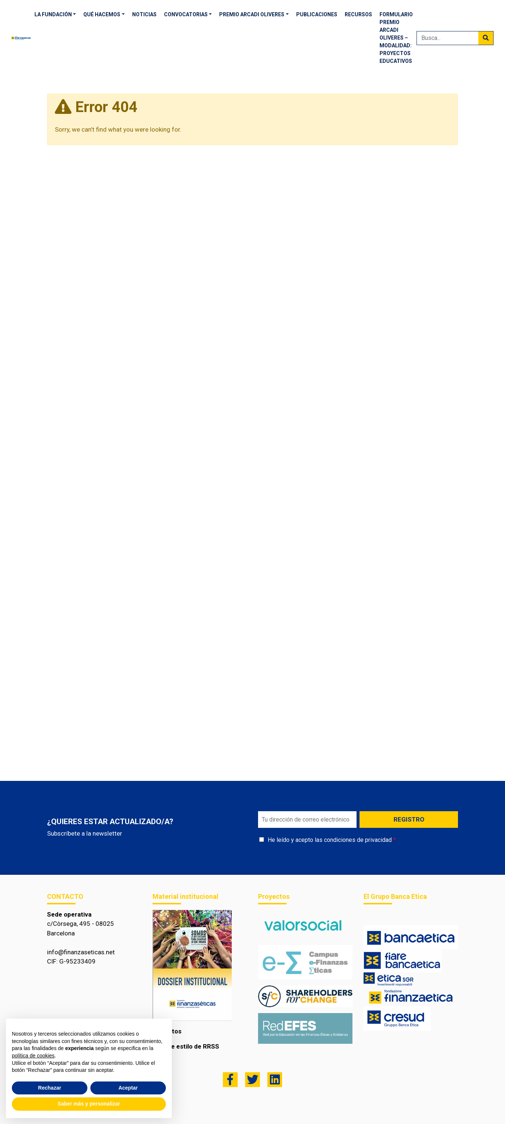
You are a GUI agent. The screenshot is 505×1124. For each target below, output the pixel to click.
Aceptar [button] (128, 1088)
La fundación (53, 14)
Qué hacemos (101, 14)
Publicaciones (316, 14)
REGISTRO (409, 819)
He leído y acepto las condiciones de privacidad (330, 839)
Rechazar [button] (49, 1088)
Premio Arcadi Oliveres (251, 14)
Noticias (144, 14)
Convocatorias (186, 14)
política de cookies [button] (33, 1056)
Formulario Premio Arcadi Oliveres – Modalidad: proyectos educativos (396, 37)
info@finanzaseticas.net (81, 952)
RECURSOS (358, 14)
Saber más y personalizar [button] (89, 1104)
